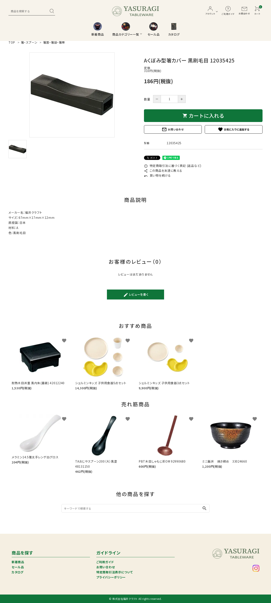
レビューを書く (136, 294)
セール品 (18, 567)
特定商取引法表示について (114, 572)
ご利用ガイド (105, 562)
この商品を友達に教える (163, 170)
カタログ (18, 572)
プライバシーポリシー (111, 577)
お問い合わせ (173, 129)
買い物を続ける (157, 175)
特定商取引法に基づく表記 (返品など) (172, 166)
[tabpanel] (72, 94)
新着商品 (18, 562)
